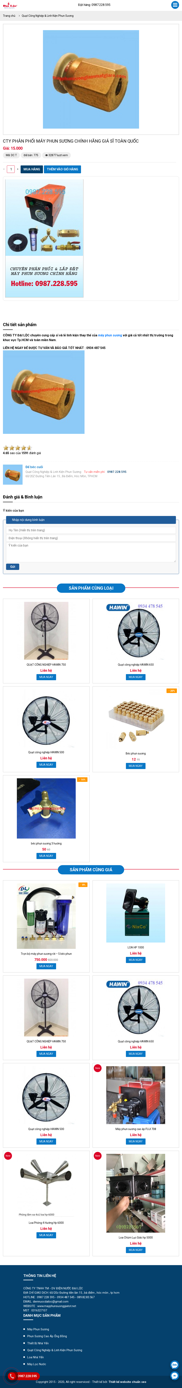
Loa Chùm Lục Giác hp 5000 (136, 1237)
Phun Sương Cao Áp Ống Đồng (47, 1336)
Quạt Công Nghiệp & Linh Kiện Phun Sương (48, 15)
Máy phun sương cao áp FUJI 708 (136, 1129)
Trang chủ (9, 15)
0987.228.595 (27, 1376)
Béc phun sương (136, 753)
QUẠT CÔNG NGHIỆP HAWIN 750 (46, 664)
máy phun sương (110, 335)
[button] (135, 34)
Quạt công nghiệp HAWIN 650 (136, 664)
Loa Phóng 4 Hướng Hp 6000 (46, 1222)
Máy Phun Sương (38, 1329)
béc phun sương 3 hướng (46, 843)
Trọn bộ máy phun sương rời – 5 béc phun (46, 953)
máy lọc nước (36, 1364)
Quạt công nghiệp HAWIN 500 (46, 752)
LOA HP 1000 (136, 947)
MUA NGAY (46, 677)
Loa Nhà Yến (35, 1357)
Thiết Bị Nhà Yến (38, 1343)
